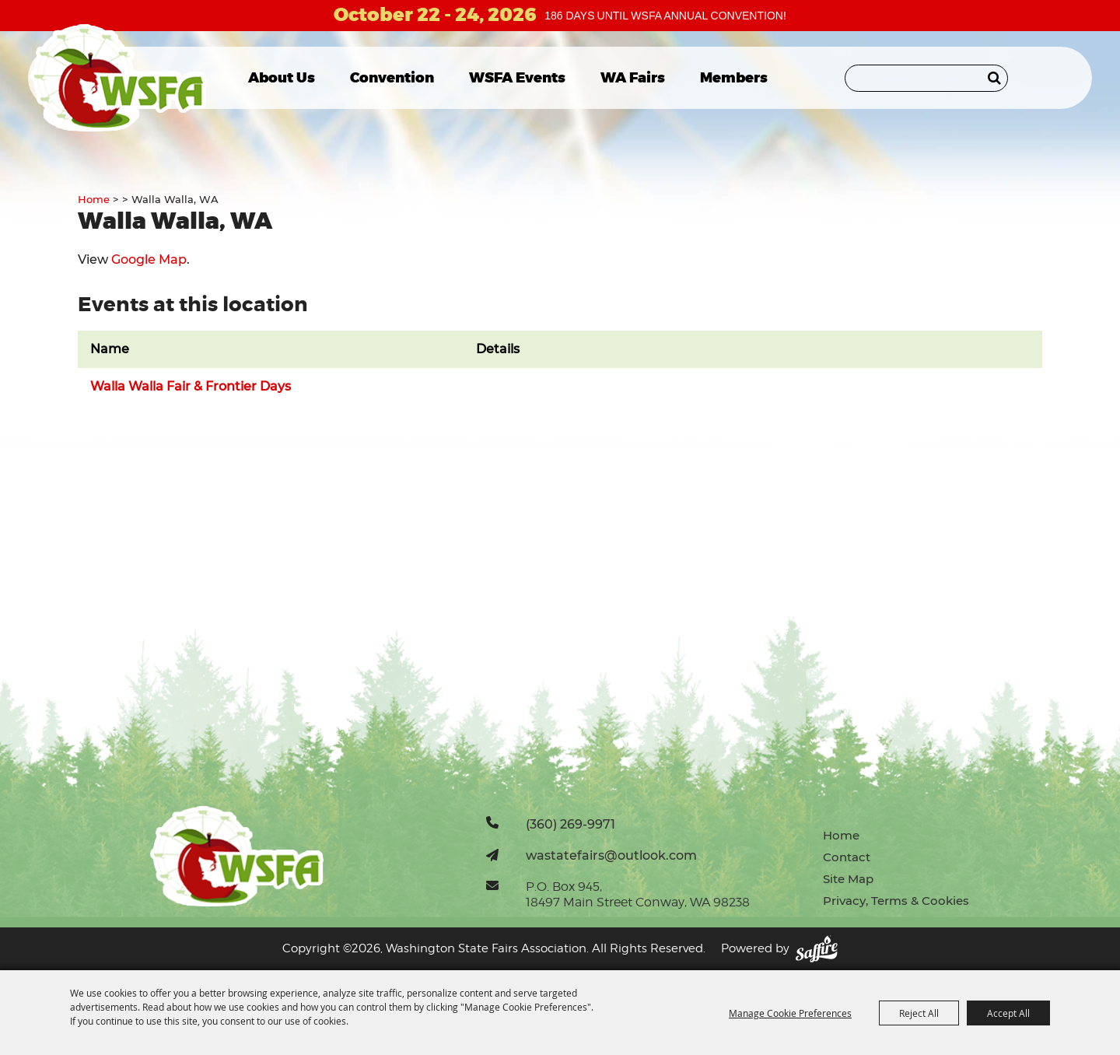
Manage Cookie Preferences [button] (790, 1013)
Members (734, 77)
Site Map (848, 878)
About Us (281, 77)
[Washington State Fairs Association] (118, 77)
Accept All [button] (1008, 1013)
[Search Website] (926, 78)
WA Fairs (632, 77)
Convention (392, 77)
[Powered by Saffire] (817, 948)
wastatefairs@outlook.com (611, 855)
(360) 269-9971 (570, 824)
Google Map (149, 259)
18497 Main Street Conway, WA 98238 (638, 902)
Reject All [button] (919, 1013)
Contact (846, 857)
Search (994, 77)
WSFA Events (517, 77)
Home (94, 199)
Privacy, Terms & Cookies (896, 900)
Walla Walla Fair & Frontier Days (190, 386)
